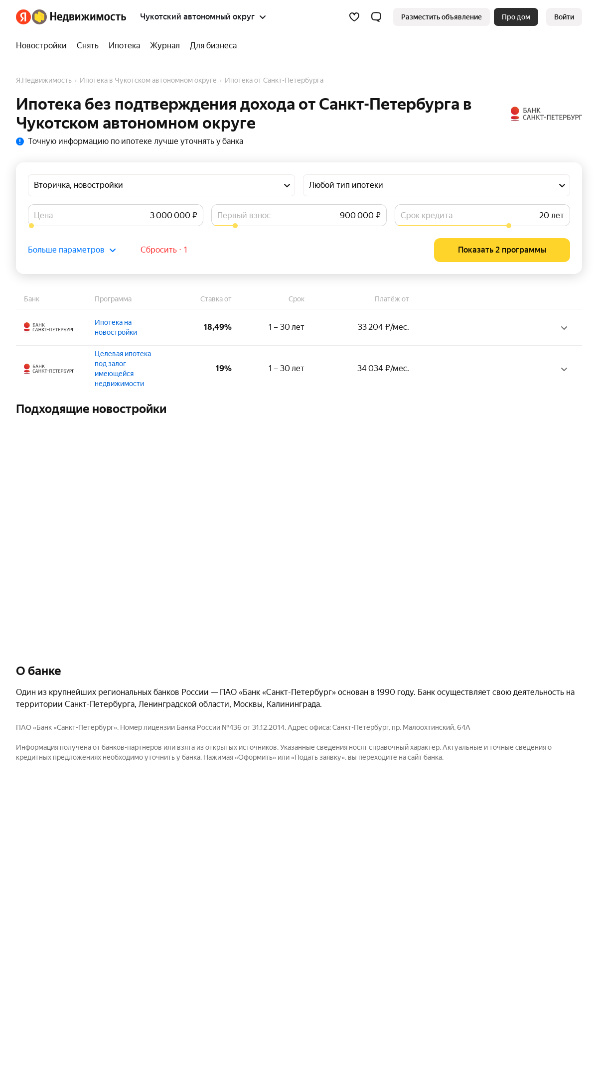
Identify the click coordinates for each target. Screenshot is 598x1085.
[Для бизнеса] (211, 46)
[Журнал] (165, 46)
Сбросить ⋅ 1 (164, 250)
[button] (376, 17)
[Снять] (88, 46)
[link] (564, 17)
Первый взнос (244, 215)
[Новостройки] (44, 46)
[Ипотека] (124, 46)
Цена (43, 215)
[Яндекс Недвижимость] (79, 16)
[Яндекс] (23, 16)
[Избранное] (354, 17)
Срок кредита (426, 215)
